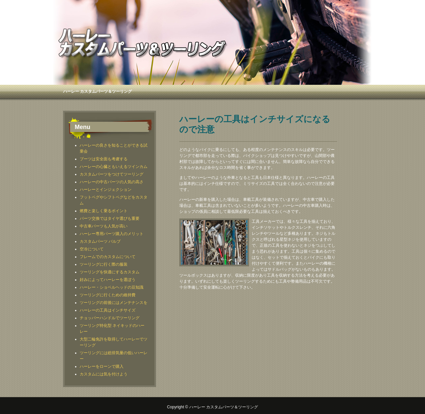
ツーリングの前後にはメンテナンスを (113, 302)
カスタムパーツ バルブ (100, 241)
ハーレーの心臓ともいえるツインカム (113, 166)
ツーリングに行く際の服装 (104, 264)
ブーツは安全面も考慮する (104, 159)
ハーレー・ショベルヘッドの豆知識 (111, 287)
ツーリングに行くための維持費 (107, 295)
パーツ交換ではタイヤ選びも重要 (109, 218)
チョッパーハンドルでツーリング (109, 318)
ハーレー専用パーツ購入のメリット (111, 233)
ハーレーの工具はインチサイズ (107, 310)
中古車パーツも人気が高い (104, 226)
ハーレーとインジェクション (105, 189)
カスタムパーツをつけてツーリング (111, 174)
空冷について (92, 249)
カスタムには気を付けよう (104, 374)
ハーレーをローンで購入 (102, 366)
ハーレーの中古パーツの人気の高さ (111, 182)
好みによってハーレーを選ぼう (107, 279)
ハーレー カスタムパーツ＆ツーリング (97, 91)
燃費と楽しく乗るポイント (104, 210)
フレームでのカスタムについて (107, 256)
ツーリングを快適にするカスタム (109, 272)
